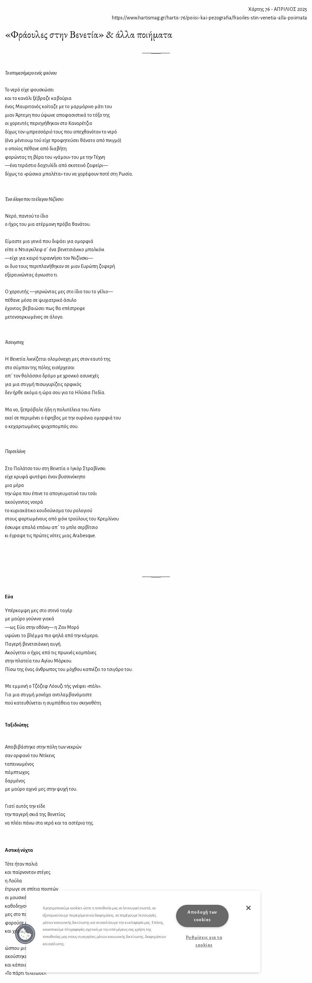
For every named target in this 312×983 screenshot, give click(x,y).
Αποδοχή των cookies (202, 916)
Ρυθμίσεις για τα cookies (204, 941)
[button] (25, 934)
